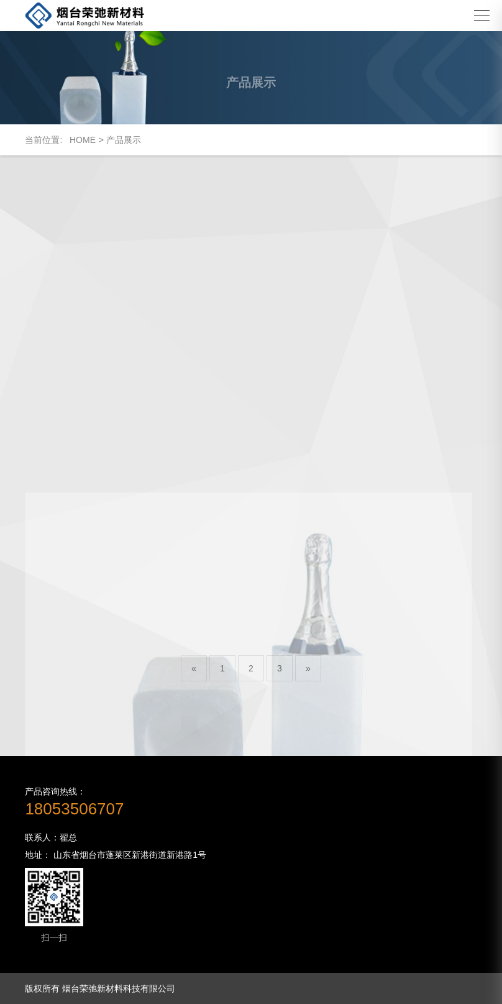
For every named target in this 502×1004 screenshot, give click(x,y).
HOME (83, 140)
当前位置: (47, 140)
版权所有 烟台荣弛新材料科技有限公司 (100, 988)
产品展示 (123, 140)
